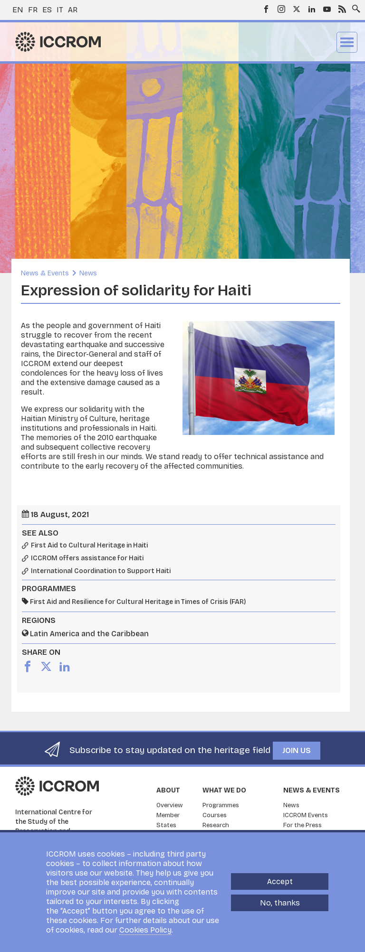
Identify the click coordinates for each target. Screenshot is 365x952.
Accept (280, 881)
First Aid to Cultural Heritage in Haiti (89, 545)
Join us (296, 750)
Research (215, 825)
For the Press (302, 825)
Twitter (296, 9)
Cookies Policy (145, 929)
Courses (214, 815)
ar (72, 9)
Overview (169, 805)
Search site (354, 6)
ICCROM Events (305, 815)
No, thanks (280, 902)
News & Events (45, 273)
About (168, 790)
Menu (346, 42)
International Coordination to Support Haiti (101, 571)
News (88, 273)
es (47, 9)
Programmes (220, 805)
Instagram (281, 9)
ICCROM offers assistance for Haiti (87, 558)
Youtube (327, 9)
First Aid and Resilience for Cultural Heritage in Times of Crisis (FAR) (138, 602)
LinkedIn (312, 9)
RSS (342, 9)
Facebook (266, 9)
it (60, 9)
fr (33, 9)
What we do (224, 790)
